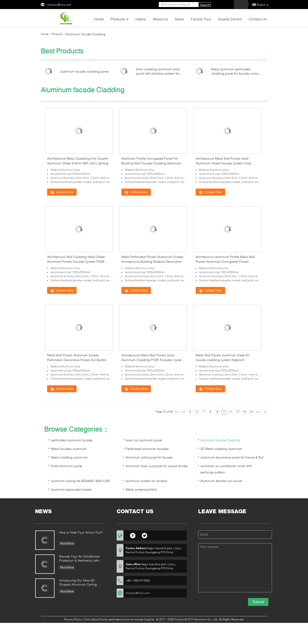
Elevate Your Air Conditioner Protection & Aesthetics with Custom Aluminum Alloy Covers (81, 558)
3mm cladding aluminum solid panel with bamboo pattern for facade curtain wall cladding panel (161, 73)
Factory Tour (201, 19)
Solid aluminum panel (66, 466)
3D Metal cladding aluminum (221, 449)
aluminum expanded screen (71, 489)
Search (205, 5)
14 (251, 411)
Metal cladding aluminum (69, 457)
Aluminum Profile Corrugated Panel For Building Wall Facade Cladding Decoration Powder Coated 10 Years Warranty (152, 163)
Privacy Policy (73, 619)
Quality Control (230, 19)
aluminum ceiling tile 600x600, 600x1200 (80, 481)
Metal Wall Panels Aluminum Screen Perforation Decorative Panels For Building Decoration (77, 359)
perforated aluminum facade (71, 440)
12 (237, 411)
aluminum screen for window (146, 481)
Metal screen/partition (141, 489)
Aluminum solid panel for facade (149, 457)
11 (230, 411)
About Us (160, 19)
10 (224, 411)
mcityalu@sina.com (59, 4)
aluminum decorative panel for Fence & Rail (232, 457)
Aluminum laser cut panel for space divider (157, 466)
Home (99, 19)
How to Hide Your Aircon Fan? (81, 532)
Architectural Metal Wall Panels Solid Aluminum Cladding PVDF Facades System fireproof (152, 359)
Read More (67, 543)
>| (265, 411)
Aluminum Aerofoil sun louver (221, 481)
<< (183, 411)
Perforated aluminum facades (147, 449)
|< (176, 411)
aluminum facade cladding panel (84, 71)
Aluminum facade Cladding (220, 440)
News (179, 19)
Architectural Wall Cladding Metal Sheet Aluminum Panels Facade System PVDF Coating (76, 261)
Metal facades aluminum (69, 449)
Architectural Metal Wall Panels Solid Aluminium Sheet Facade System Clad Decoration (223, 163)
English (262, 5)
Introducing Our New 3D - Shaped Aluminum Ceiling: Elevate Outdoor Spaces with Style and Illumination (80, 582)
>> (258, 411)
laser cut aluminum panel (144, 440)
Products (118, 19)
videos (140, 19)
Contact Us (258, 19)
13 (244, 411)
